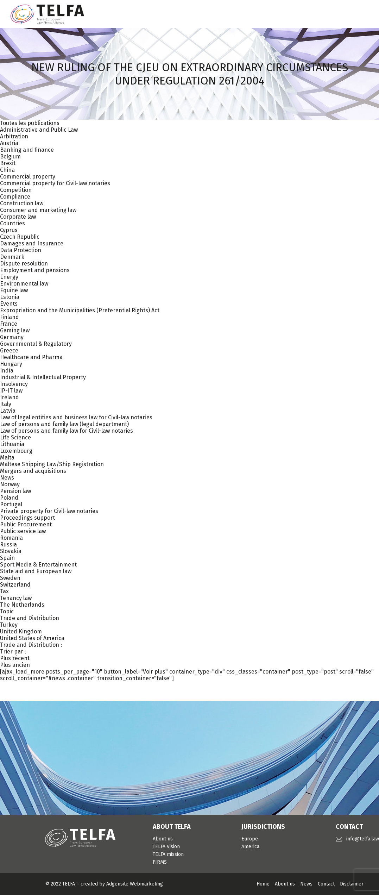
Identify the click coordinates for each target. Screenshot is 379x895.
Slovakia (10, 551)
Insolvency (14, 384)
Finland (9, 317)
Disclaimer (352, 884)
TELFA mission (168, 854)
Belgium (10, 156)
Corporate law (18, 216)
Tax (4, 591)
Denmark (12, 257)
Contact (326, 884)
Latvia (7, 410)
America (250, 847)
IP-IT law (11, 390)
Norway (10, 484)
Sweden (10, 578)
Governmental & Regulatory (36, 343)
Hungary (11, 364)
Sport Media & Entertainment (38, 564)
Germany (12, 337)
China (7, 170)
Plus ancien (15, 665)
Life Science (15, 437)
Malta (7, 457)
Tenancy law (16, 598)
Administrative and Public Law (39, 129)
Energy (9, 277)
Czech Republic (19, 236)
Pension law (15, 491)
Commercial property (27, 176)
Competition (16, 190)
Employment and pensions (35, 270)
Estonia (9, 297)
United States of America (32, 638)
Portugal (11, 504)
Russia (8, 544)
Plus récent (15, 658)
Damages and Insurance (31, 243)
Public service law (23, 531)
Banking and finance (27, 149)
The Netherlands (22, 604)
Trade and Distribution (29, 618)
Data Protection (20, 250)
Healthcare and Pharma (31, 357)
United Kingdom (21, 631)
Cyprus (9, 230)
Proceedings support (27, 517)
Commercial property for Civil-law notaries (55, 183)
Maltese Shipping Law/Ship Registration (52, 464)
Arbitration (14, 136)
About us (163, 839)
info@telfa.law (362, 839)
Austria (9, 143)
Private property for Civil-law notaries (49, 511)
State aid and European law (35, 571)
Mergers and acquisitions (33, 471)
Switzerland (15, 584)
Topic (7, 611)
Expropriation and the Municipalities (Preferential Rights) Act (79, 310)
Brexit (7, 163)
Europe (249, 839)
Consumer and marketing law (38, 210)
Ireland (9, 397)
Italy (5, 404)
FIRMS (160, 862)
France (8, 323)
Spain (7, 558)
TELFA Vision (166, 847)
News (7, 477)
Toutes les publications (29, 123)
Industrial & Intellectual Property (43, 377)
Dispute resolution (24, 263)
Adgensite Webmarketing (134, 884)
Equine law (14, 290)
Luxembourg (16, 451)
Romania (11, 537)
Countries (12, 223)
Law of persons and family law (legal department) (64, 424)
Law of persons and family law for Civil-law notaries (66, 430)
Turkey (9, 624)
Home (263, 884)
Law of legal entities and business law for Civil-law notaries (76, 417)
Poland (9, 497)
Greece (9, 350)
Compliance (15, 196)
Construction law (21, 203)
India (6, 370)
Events (9, 303)
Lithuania (12, 444)
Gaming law (15, 330)
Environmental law (24, 283)
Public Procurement (26, 524)
